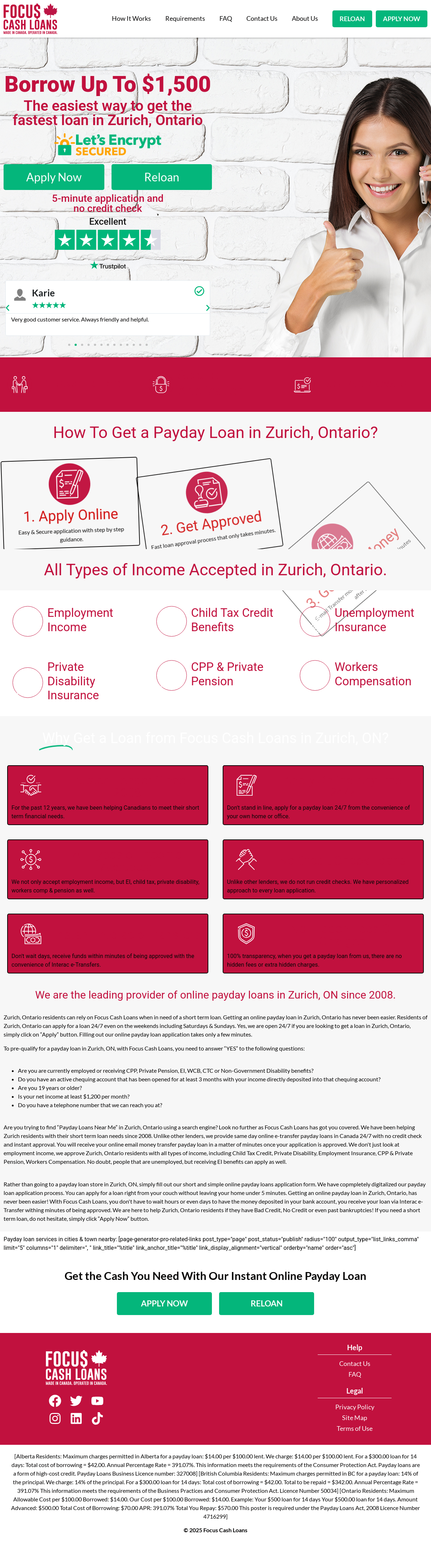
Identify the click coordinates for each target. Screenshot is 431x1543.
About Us (305, 18)
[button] (7, 308)
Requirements (185, 18)
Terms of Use (355, 1428)
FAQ (225, 18)
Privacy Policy (354, 1407)
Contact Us (262, 18)
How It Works (131, 18)
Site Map (354, 1417)
